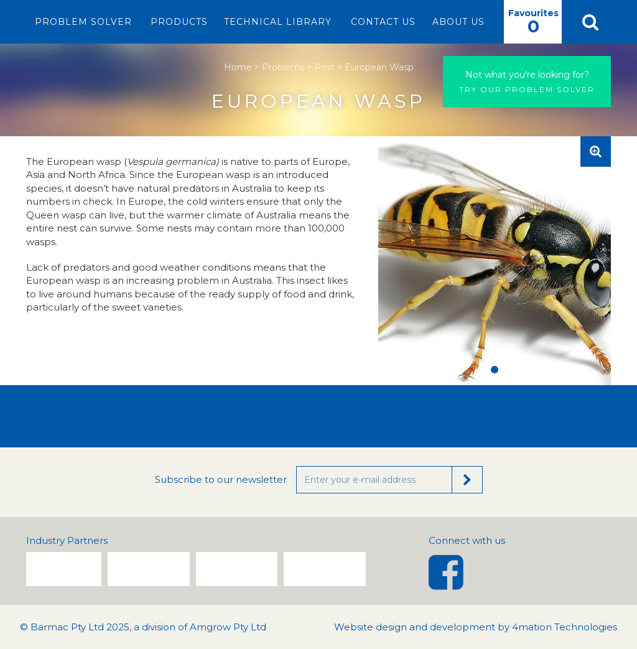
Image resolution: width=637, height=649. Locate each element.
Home (238, 67)
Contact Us (383, 21)
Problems (283, 67)
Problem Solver (83, 21)
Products (179, 21)
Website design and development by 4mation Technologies (475, 627)
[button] (590, 22)
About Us (458, 21)
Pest (324, 67)
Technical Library (278, 21)
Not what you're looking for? (527, 74)
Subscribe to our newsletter (221, 479)
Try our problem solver (526, 81)
